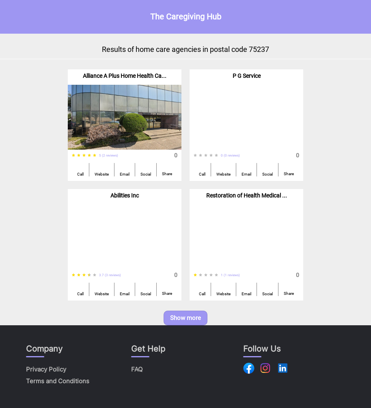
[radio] (73, 155)
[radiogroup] (85, 155)
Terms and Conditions (57, 381)
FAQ (136, 369)
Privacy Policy (46, 369)
